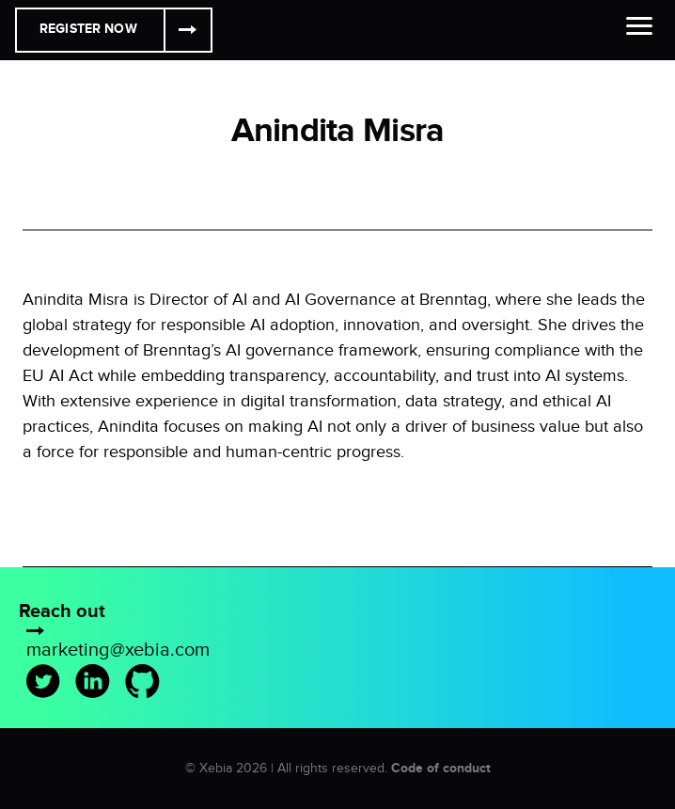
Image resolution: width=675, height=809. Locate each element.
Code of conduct (441, 768)
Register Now (88, 29)
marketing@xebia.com (118, 650)
